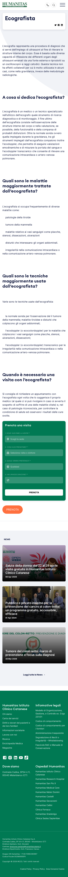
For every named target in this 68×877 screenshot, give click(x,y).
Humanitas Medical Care (47, 787)
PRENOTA (12, 509)
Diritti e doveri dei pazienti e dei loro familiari (16, 724)
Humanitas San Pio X (46, 783)
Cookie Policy (26, 869)
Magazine (7, 747)
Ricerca (6, 739)
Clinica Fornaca (43, 809)
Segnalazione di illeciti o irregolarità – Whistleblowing (49, 739)
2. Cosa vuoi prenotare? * (34, 451)
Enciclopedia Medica (12, 743)
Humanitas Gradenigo (46, 814)
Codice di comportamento (48, 721)
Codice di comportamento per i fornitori (50, 727)
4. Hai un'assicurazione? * (34, 478)
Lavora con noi (9, 734)
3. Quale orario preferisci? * (34, 465)
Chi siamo (7, 714)
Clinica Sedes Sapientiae (48, 818)
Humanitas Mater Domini (47, 792)
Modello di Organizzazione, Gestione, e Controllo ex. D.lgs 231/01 (50, 713)
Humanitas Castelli (45, 796)
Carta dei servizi (10, 718)
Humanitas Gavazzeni (46, 801)
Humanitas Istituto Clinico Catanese (48, 773)
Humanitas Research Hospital (50, 779)
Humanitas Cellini (44, 805)
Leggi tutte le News (33, 674)
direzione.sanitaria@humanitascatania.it (25, 846)
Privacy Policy (39, 869)
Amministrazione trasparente (50, 733)
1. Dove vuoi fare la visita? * (34, 437)
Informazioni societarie (13, 730)
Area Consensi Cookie (55, 869)
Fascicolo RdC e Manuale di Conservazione (49, 746)
